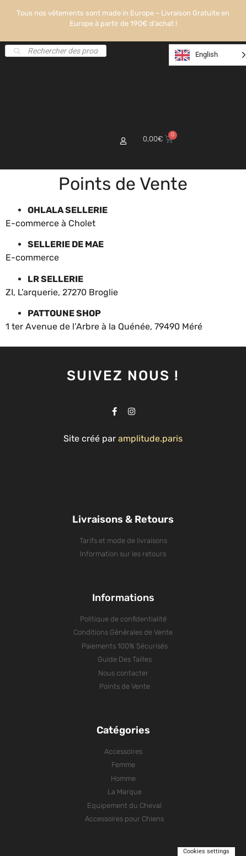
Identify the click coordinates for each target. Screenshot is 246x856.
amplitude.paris (150, 438)
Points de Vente (123, 183)
